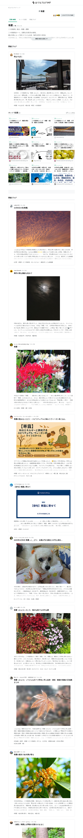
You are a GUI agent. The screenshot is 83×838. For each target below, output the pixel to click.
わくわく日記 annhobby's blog (21, 344)
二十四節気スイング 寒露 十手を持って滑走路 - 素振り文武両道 (64, 121)
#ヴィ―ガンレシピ (23, 473)
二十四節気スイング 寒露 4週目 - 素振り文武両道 (41, 121)
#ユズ (46, 669)
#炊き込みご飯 (63, 473)
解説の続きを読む (41, 38)
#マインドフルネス (19, 476)
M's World (16, 54)
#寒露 (15, 105)
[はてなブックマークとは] (19, 113)
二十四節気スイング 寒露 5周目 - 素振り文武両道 (41, 145)
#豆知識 (16, 741)
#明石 (32, 105)
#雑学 (21, 741)
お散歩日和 (16, 205)
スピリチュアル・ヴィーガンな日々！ (23, 416)
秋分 (18, 29)
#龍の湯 (27, 105)
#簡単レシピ (48, 473)
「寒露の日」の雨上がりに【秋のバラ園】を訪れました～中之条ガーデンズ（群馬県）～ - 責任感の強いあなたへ (19, 169)
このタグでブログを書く (68, 15)
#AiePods (28, 335)
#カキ (41, 669)
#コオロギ (26, 529)
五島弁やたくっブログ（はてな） (22, 821)
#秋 (23, 743)
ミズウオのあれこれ (19, 484)
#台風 (32, 599)
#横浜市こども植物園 (47, 262)
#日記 (28, 599)
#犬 (24, 599)
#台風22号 (21, 335)
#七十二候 (29, 476)
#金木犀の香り (22, 813)
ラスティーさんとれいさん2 (21, 537)
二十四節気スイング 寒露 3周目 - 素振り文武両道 (18, 121)
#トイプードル (18, 599)
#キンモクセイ (35, 262)
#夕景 (15, 262)
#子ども (39, 741)
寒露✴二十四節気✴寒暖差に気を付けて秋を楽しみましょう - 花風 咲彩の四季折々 (18, 145)
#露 (26, 408)
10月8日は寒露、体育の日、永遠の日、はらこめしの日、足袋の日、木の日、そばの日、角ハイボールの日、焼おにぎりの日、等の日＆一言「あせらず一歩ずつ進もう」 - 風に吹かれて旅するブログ (41, 169)
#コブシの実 (52, 669)
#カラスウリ (35, 669)
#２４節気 (17, 408)
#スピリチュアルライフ (37, 473)
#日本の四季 (17, 743)
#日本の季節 (60, 741)
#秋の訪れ (31, 813)
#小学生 (44, 741)
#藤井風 (34, 335)
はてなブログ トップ (14, 7)
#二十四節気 (26, 262)
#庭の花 (37, 813)
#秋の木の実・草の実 (24, 669)
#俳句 (15, 529)
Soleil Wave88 (17, 270)
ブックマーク (13, 118)
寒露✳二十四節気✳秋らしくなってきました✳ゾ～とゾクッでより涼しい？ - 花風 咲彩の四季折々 (63, 145)
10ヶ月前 (22, 54)
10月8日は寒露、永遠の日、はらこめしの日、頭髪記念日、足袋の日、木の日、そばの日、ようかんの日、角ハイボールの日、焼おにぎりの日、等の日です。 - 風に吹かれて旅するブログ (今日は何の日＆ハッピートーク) (64, 169)
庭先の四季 (16, 752)
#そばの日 (21, 105)
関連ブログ (33, 19)
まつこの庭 (16, 607)
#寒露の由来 (51, 741)
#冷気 (30, 408)
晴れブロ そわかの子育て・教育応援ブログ (25, 677)
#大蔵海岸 (38, 105)
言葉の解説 (12, 19)
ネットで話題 (23, 19)
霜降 (27, 29)
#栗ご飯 (56, 473)
